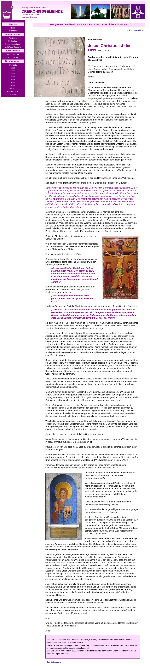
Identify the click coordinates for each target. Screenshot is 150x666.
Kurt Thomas (13, 57)
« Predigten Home (136, 30)
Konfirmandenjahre (12, 44)
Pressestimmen (13, 91)
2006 (13, 85)
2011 (13, 71)
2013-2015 (13, 65)
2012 (13, 68)
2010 (13, 74)
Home (12, 28)
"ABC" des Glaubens (13, 47)
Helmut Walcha (13, 54)
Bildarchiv (13, 94)
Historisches (13, 31)
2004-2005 (13, 88)
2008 (13, 80)
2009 (13, 77)
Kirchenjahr (12, 41)
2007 (13, 83)
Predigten (13, 38)
